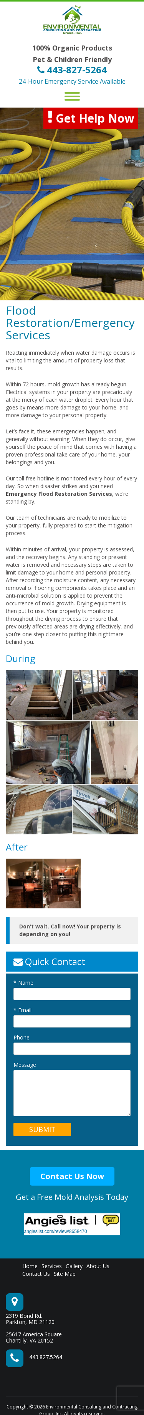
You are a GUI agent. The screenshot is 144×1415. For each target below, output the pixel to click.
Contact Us (36, 1273)
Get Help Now (90, 117)
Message (24, 1064)
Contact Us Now (72, 1176)
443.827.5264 (45, 1357)
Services (51, 1266)
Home (30, 1266)
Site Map (65, 1273)
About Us (97, 1266)
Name (23, 982)
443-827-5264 (72, 69)
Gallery (74, 1266)
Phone (21, 1037)
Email (22, 1010)
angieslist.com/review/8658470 (55, 1231)
